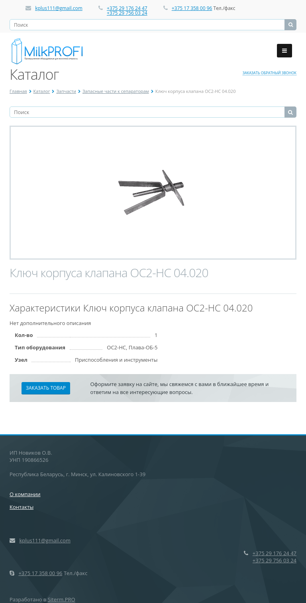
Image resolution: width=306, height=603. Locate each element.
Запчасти (66, 91)
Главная (18, 91)
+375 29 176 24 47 (127, 8)
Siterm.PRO (61, 599)
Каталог (41, 91)
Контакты (21, 506)
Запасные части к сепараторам (115, 91)
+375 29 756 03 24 (127, 13)
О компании (25, 494)
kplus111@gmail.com (58, 8)
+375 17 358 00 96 (192, 8)
